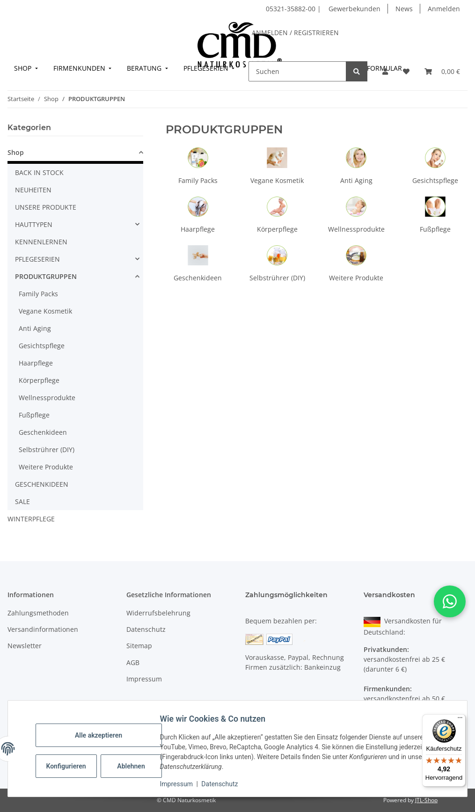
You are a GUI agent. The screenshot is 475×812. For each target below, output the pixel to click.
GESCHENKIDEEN (41, 484)
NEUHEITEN (33, 189)
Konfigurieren (71, 766)
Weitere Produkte (356, 277)
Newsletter (24, 645)
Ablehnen (135, 766)
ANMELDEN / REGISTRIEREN (295, 32)
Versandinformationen (42, 629)
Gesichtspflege (435, 180)
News (404, 8)
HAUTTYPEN (33, 224)
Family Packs (198, 180)
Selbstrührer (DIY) (277, 277)
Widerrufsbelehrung (158, 612)
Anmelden (444, 8)
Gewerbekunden (354, 8)
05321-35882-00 (291, 8)
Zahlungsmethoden (38, 612)
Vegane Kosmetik (277, 180)
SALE (22, 501)
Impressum (180, 784)
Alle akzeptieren (102, 735)
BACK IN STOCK (39, 172)
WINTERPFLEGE (31, 518)
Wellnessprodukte (356, 229)
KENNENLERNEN (41, 241)
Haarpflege (198, 229)
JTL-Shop (426, 800)
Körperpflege (277, 229)
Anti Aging (356, 180)
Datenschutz (224, 784)
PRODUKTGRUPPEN (46, 276)
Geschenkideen (198, 277)
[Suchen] (297, 71)
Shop (15, 152)
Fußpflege (435, 229)
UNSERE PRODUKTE (45, 207)
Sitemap (139, 645)
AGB (132, 662)
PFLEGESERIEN (37, 259)
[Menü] (460, 719)
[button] (385, 71)
